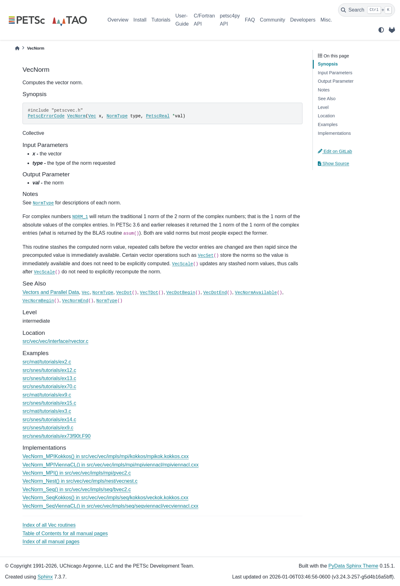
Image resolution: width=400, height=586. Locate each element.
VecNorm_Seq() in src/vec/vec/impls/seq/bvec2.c (76, 489)
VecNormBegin (38, 300)
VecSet (205, 255)
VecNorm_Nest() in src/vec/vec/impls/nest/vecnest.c (80, 481)
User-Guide (182, 20)
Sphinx (45, 576)
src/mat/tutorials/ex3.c (46, 411)
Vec (92, 116)
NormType (117, 116)
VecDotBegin (180, 292)
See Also (327, 98)
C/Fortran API (204, 20)
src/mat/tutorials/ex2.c (46, 361)
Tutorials (160, 19)
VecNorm (76, 116)
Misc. (326, 19)
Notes (324, 89)
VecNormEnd (75, 300)
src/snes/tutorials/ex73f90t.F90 (56, 436)
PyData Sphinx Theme (353, 566)
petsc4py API (230, 20)
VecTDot (149, 292)
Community (272, 19)
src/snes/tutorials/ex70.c (49, 386)
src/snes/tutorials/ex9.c (47, 427)
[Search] (366, 10)
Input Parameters (335, 72)
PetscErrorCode (46, 116)
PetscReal (158, 116)
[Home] (17, 48)
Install (140, 19)
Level (323, 107)
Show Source (333, 163)
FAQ (250, 19)
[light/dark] (381, 30)
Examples (328, 124)
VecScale (182, 263)
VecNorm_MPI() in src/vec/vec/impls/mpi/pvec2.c (76, 473)
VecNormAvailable (256, 292)
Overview (118, 19)
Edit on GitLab (335, 151)
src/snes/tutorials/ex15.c (49, 403)
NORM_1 (80, 216)
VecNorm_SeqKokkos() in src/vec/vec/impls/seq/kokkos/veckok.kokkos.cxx (105, 497)
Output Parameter (335, 81)
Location (326, 115)
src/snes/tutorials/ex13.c (49, 378)
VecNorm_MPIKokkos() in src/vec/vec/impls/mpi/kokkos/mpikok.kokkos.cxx (105, 456)
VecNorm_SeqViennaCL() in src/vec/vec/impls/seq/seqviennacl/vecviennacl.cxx (110, 506)
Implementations (334, 133)
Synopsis (328, 63)
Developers (303, 19)
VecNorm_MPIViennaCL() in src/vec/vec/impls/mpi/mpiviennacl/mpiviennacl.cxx (110, 464)
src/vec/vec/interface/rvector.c (55, 341)
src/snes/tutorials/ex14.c (49, 419)
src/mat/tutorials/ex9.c (46, 395)
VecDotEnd (215, 292)
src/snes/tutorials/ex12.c (49, 370)
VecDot (124, 292)
